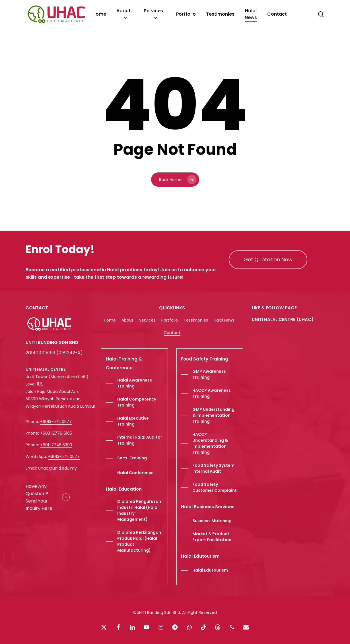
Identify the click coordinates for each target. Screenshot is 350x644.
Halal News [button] (224, 320)
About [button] (127, 320)
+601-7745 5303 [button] (56, 445)
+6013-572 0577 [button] (56, 421)
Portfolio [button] (169, 320)
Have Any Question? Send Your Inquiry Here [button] (39, 497)
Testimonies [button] (196, 320)
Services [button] (147, 320)
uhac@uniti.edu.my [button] (57, 468)
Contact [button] (172, 332)
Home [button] (110, 320)
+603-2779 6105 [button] (56, 433)
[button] (268, 259)
